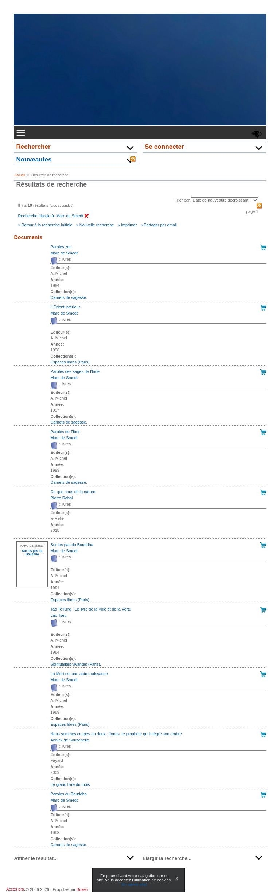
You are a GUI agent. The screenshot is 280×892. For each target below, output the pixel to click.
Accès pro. (15, 889)
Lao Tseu (58, 615)
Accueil (19, 175)
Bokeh (82, 889)
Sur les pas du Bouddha (71, 544)
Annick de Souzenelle (69, 740)
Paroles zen (60, 247)
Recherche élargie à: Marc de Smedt (53, 216)
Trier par (182, 200)
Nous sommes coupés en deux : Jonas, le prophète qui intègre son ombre (116, 734)
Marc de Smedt (64, 253)
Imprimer (129, 225)
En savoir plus (134, 884)
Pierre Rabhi (61, 498)
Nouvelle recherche (96, 225)
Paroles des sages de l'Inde (75, 371)
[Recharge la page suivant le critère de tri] (224, 200)
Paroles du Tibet (64, 431)
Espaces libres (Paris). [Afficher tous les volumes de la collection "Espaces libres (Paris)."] (70, 362)
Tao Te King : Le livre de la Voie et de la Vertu (90, 609)
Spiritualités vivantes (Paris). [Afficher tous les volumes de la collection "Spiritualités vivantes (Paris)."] (75, 664)
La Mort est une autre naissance (79, 673)
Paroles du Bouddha (68, 794)
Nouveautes (33, 159)
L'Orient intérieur (65, 307)
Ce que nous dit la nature (72, 492)
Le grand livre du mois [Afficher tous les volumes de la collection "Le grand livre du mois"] (70, 784)
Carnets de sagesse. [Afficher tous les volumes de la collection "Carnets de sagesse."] (68, 297)
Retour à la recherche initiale (47, 225)
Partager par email (160, 225)
